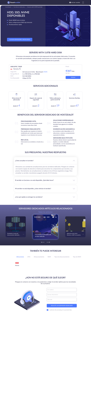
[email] (62, 294)
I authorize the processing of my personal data (59, 310)
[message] (62, 299)
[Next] (48, 242)
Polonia (17, 265)
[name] (62, 289)
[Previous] (42, 242)
